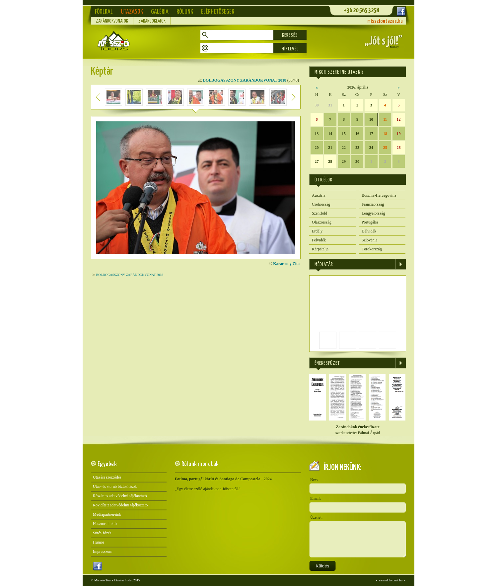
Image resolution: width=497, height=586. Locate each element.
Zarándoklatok (152, 21)
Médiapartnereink (107, 514)
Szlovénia (369, 240)
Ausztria (318, 195)
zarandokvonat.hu (390, 580)
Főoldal (104, 12)
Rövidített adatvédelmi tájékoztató (120, 505)
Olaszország (321, 222)
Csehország (321, 204)
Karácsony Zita (286, 263)
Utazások (132, 12)
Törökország (372, 249)
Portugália (370, 222)
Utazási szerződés (107, 477)
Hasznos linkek (105, 523)
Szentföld (319, 213)
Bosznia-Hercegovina (379, 195)
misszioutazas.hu (385, 21)
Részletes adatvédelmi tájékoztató (120, 495)
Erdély (317, 231)
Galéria (160, 12)
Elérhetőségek (217, 12)
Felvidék (319, 240)
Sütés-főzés (102, 533)
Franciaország (373, 204)
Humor (98, 542)
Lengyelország (373, 213)
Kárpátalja (320, 249)
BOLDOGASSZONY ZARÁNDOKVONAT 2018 (244, 80)
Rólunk (185, 12)
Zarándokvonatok (112, 21)
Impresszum (102, 551)
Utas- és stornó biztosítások (115, 486)
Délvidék (369, 231)
